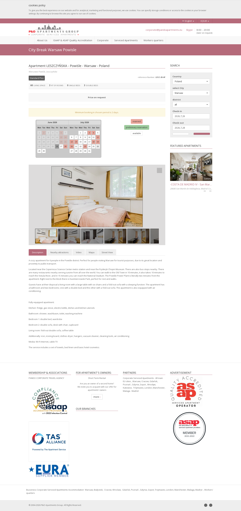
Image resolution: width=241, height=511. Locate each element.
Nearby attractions (59, 252)
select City (178, 88)
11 (93, 137)
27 (61, 146)
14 (76, 142)
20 (72, 146)
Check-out (178, 122)
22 (81, 146)
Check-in (177, 111)
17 (89, 142)
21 (76, 146)
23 (85, 146)
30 (44, 151)
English (188, 21)
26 (57, 146)
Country (177, 76)
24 (89, 146)
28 (65, 146)
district (177, 99)
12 (98, 137)
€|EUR (205, 20)
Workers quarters (153, 40)
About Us (42, 40)
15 (81, 142)
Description (37, 252)
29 (39, 151)
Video (79, 252)
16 (85, 142)
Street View (107, 252)
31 (89, 151)
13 (72, 142)
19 (98, 142)
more (97, 396)
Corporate (103, 40)
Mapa (91, 252)
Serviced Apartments (126, 40)
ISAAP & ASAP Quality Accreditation (72, 40)
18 (93, 142)
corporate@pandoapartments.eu (164, 29)
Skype (189, 29)
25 (93, 146)
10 (89, 137)
